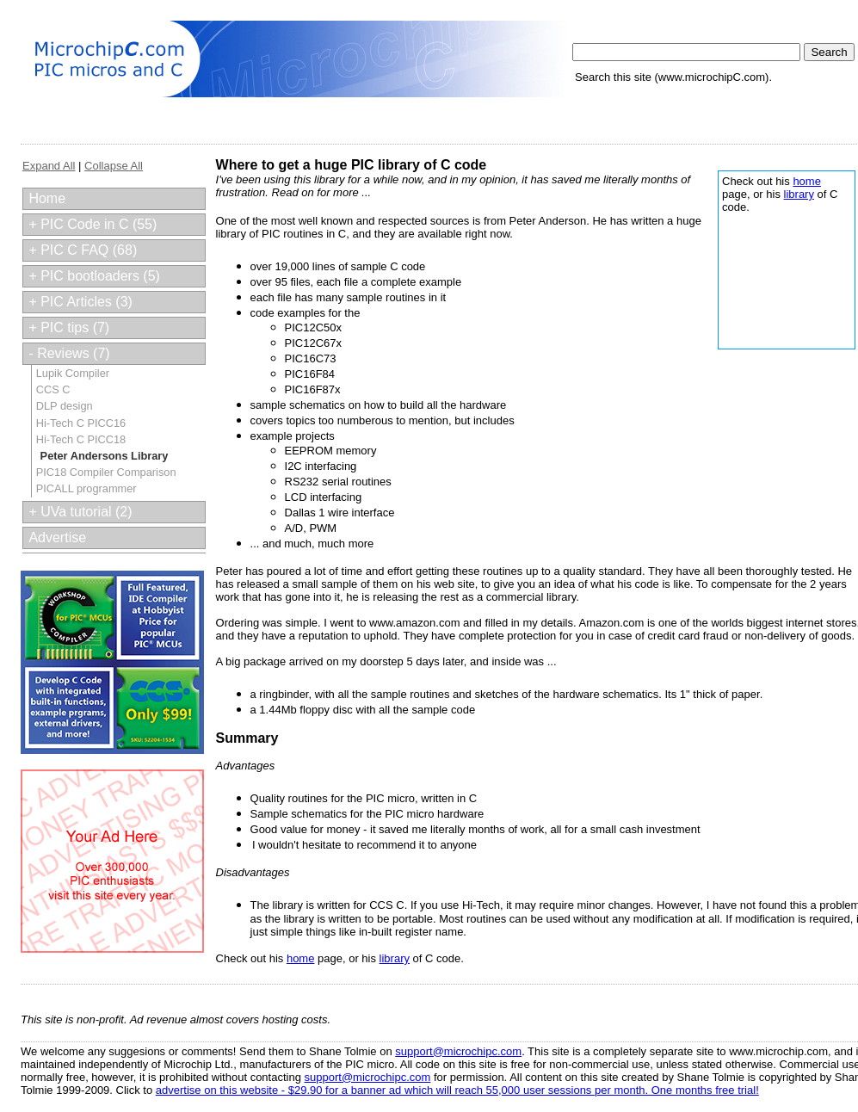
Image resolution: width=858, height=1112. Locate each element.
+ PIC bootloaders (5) (94, 276)
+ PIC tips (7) (68, 327)
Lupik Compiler (72, 373)
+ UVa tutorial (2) (80, 511)
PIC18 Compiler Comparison (106, 472)
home (807, 181)
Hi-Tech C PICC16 (81, 423)
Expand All (48, 165)
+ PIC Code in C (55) (92, 224)
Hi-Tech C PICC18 (81, 439)
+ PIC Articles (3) (80, 301)
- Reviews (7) (68, 353)
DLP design (64, 405)
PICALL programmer (86, 488)
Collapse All (113, 165)
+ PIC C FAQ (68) (82, 250)
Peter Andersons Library (104, 455)
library (799, 194)
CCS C (53, 389)
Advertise (57, 537)
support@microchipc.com (458, 1051)
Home (46, 198)
